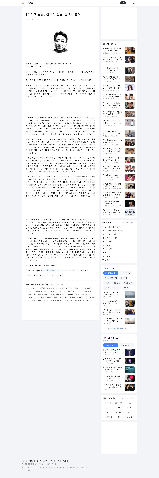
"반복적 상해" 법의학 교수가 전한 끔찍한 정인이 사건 (43, 300)
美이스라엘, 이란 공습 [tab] (111, 273)
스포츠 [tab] (132, 398)
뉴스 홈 (108, 403)
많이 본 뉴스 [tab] (110, 345)
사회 (129, 403)
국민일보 (29, 3)
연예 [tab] (126, 398)
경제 (108, 408)
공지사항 (52, 461)
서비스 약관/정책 (62, 461)
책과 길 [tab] (126, 288)
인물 (129, 412)
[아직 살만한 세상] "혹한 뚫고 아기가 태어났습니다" (43, 288)
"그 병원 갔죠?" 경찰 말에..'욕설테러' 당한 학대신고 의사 (78, 300)
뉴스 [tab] (121, 398)
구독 (123, 3)
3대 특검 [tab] (124, 278)
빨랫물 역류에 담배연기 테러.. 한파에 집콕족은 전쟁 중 (78, 288)
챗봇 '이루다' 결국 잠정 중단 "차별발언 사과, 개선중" (78, 291)
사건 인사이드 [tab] (126, 273)
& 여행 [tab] (107, 288)
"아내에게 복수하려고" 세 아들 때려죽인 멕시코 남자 (78, 297)
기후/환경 (118, 403)
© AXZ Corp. (26, 470)
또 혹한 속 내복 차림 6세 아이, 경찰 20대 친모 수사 (78, 294)
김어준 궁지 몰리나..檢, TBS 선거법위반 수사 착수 (43, 297)
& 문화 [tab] (107, 283)
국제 (129, 408)
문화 (108, 412)
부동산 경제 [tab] (128, 283)
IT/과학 (118, 412)
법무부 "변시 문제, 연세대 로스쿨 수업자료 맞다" (43, 294)
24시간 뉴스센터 (42, 461)
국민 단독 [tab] (116, 283)
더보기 (119, 328)
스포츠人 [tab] (116, 288)
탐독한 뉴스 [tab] (127, 345)
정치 (118, 408)
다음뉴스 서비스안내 (28, 461)
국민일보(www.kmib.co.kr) (53, 270)
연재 (118, 417)
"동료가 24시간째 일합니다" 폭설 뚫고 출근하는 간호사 (43, 291)
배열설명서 (129, 417)
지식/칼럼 (108, 417)
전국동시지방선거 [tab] (111, 278)
